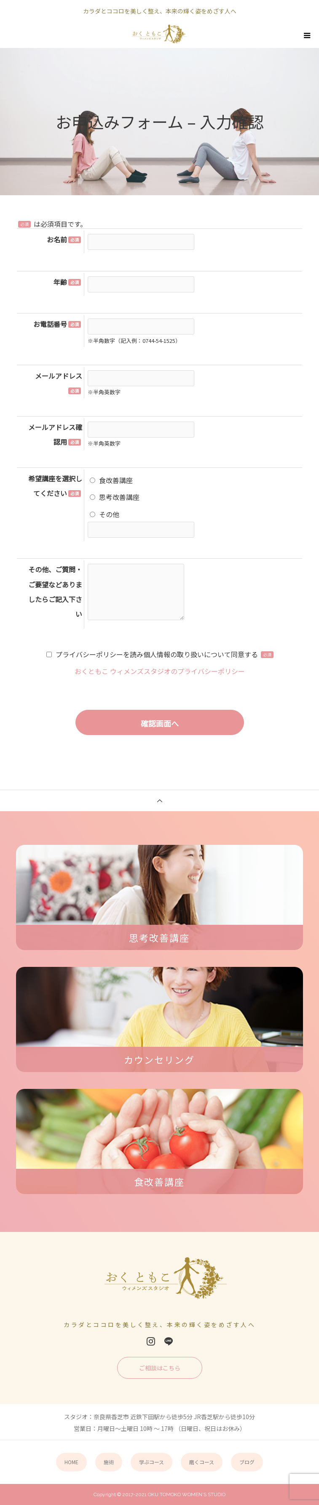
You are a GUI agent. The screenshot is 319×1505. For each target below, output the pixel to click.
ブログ (247, 1461)
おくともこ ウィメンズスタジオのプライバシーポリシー (160, 671)
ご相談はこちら (159, 1368)
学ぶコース (151, 1461)
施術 (109, 1461)
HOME (71, 1461)
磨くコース (201, 1461)
